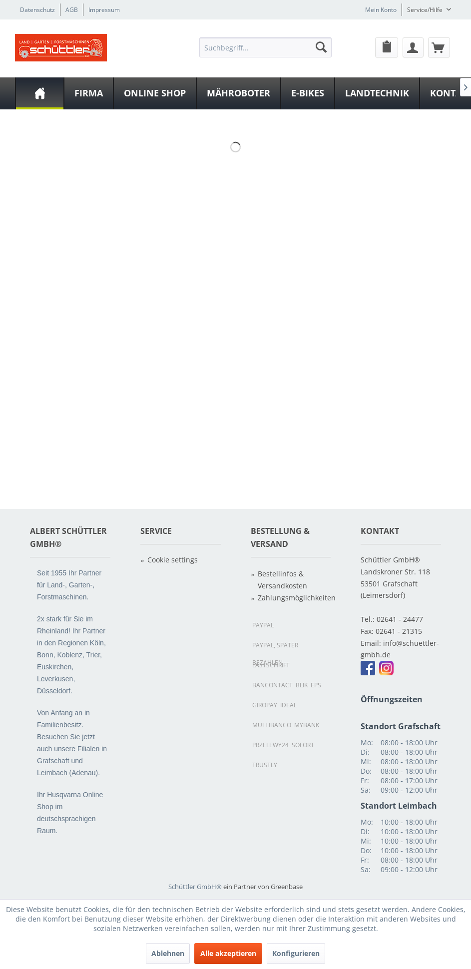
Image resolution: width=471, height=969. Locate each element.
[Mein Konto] (413, 47)
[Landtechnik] (377, 93)
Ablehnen (167, 953)
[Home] (39, 93)
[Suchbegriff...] (265, 47)
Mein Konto (381, 9)
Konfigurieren (296, 953)
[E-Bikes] (307, 93)
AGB (71, 9)
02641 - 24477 (400, 619)
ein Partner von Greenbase (263, 886)
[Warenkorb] (439, 47)
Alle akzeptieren (228, 953)
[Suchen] (321, 46)
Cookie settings (172, 559)
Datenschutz (37, 9)
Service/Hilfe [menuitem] (425, 9)
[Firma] (88, 93)
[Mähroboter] (238, 93)
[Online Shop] (155, 93)
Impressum (104, 9)
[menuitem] (265, 46)
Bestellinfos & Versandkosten (282, 579)
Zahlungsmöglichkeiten (294, 597)
